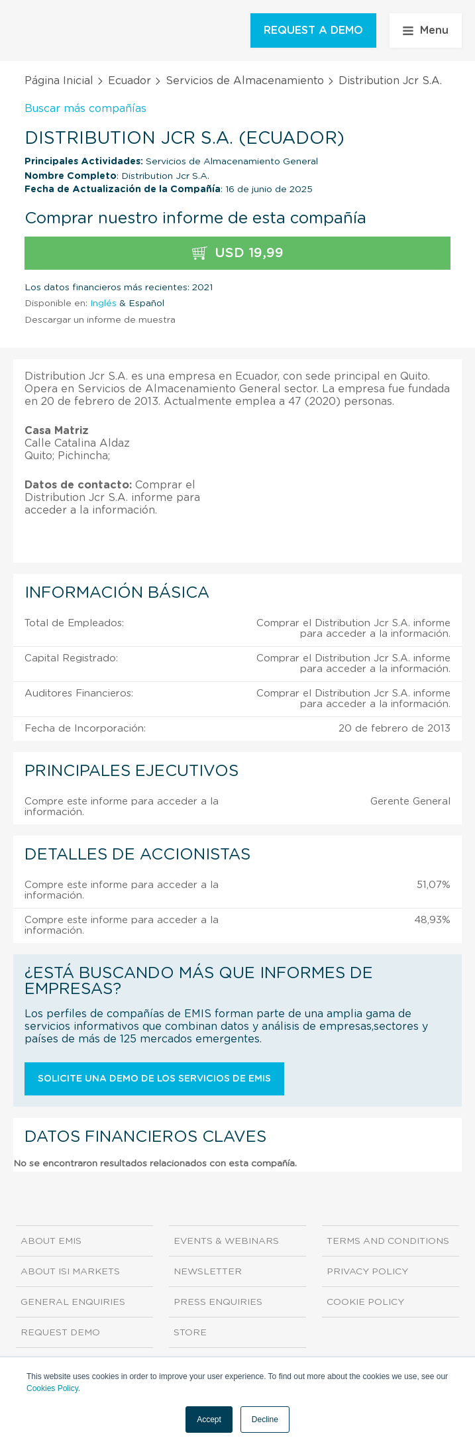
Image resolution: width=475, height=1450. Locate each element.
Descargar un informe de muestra (100, 320)
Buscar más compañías (85, 108)
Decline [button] (265, 1419)
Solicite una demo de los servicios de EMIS (154, 1079)
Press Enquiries (218, 1302)
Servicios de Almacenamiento (245, 81)
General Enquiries (73, 1302)
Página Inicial (59, 81)
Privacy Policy (367, 1271)
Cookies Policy (52, 1388)
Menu (426, 30)
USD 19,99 (238, 253)
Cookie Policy (365, 1302)
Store (190, 1332)
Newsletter (208, 1271)
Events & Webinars (226, 1241)
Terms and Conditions (388, 1241)
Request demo (60, 1332)
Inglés (103, 303)
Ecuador (129, 81)
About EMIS (51, 1241)
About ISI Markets (70, 1271)
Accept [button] (209, 1419)
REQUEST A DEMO (313, 30)
